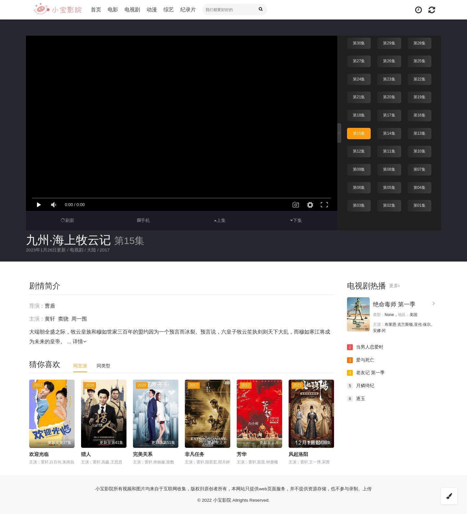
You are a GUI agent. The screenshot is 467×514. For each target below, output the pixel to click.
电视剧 (133, 9)
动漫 (152, 9)
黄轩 (50, 319)
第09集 (359, 169)
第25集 (419, 60)
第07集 (419, 169)
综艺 (169, 9)
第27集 (359, 60)
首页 (96, 9)
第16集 (419, 115)
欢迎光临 (39, 454)
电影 (113, 9)
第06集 (359, 187)
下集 (296, 220)
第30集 (359, 43)
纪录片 (189, 9)
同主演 (80, 365)
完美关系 (142, 454)
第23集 (389, 79)
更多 (394, 285)
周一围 (79, 319)
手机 (143, 220)
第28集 (419, 43)
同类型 (103, 365)
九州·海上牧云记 (68, 240)
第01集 (419, 205)
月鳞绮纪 (360, 385)
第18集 (359, 115)
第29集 (389, 43)
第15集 (359, 132)
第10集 (419, 151)
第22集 (419, 79)
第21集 (359, 96)
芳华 (241, 454)
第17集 (389, 115)
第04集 (419, 187)
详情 (79, 341)
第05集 (389, 187)
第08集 (389, 169)
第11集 (389, 151)
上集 (220, 220)
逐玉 (356, 398)
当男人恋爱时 (365, 347)
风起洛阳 (298, 454)
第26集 (389, 60)
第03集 (359, 205)
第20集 (389, 96)
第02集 (389, 205)
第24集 (359, 79)
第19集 (419, 96)
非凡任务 (194, 454)
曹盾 (50, 306)
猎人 (86, 454)
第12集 (359, 151)
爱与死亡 (360, 360)
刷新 (67, 220)
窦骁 (63, 319)
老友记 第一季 (366, 373)
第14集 (389, 132)
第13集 (419, 132)
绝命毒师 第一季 (394, 304)
